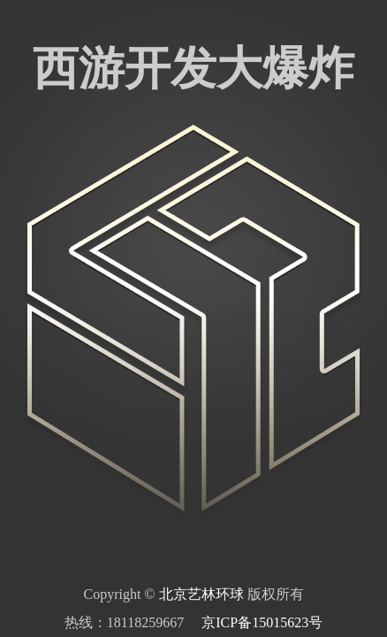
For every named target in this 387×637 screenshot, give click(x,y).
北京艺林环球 (201, 594)
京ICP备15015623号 (261, 622)
